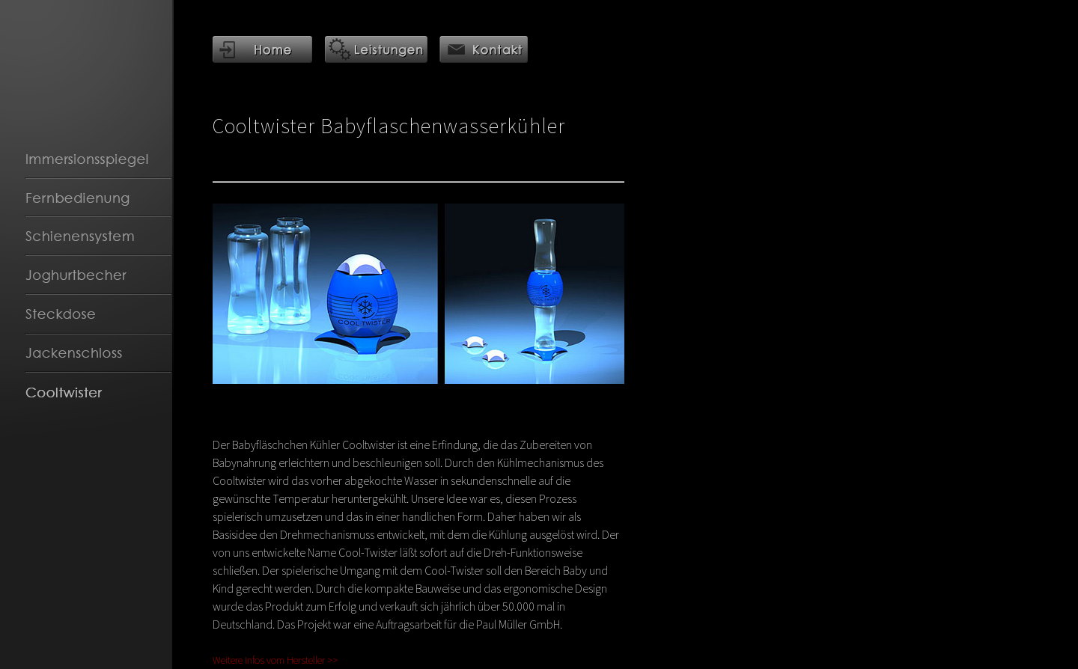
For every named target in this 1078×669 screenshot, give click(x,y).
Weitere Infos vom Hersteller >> (275, 660)
